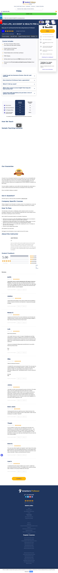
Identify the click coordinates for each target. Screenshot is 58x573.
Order (47, 31)
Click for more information (47, 69)
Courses (23, 6)
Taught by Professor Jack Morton (8, 34)
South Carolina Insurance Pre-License (29, 554)
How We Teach (19, 6)
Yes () (19, 289)
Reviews (34, 36)
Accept (31, 571)
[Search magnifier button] (16, 9)
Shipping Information (29, 530)
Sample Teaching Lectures (24, 36)
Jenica (9, 385)
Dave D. (10, 444)
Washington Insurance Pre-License (29, 560)
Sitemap (29, 533)
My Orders (42, 6)
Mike (9, 359)
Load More (18, 478)
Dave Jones (11, 407)
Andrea (10, 296)
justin (9, 277)
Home (15, 6)
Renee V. (10, 313)
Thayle (9, 423)
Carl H (9, 461)
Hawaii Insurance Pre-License (29, 542)
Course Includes (5, 36)
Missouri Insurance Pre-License (29, 548)
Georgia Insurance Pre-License (29, 539)
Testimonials (28, 6)
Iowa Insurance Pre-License (29, 545)
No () (24, 289)
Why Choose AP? (29, 510)
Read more (27, 571)
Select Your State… (29, 563)
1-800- (5, 11)
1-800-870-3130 (24, 198)
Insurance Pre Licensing (29, 518)
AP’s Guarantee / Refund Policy (29, 511)
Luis (8, 329)
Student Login (29, 14)
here (7, 204)
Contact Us (38, 6)
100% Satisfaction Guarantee (47, 34)
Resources (33, 6)
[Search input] (29, 9)
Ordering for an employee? (47, 57)
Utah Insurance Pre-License (29, 557)
